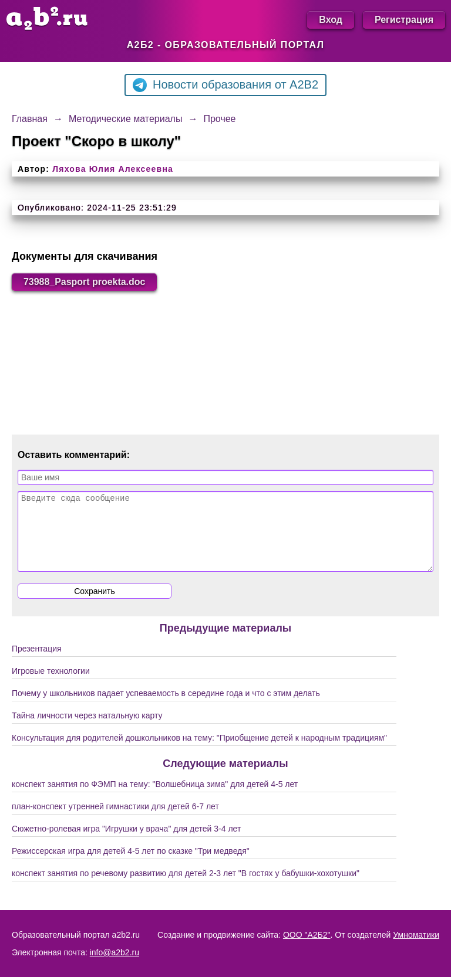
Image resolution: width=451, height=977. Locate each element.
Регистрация (404, 20)
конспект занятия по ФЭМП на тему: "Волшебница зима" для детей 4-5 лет (155, 798)
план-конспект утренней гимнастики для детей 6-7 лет (115, 820)
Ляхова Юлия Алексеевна (112, 169)
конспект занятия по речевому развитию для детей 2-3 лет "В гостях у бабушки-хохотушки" (185, 887)
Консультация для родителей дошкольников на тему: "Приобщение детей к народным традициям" (199, 752)
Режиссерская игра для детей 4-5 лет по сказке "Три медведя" (131, 865)
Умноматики (416, 934)
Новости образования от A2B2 (225, 85)
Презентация (37, 662)
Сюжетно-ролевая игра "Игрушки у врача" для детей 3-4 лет (126, 842)
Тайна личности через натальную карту (87, 729)
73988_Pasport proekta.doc (84, 282)
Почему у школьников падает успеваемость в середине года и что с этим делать (166, 707)
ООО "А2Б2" (307, 934)
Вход (330, 20)
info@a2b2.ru (114, 952)
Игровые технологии (51, 685)
